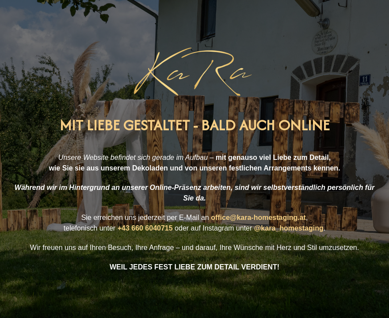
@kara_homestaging (289, 228)
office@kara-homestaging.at (258, 217)
